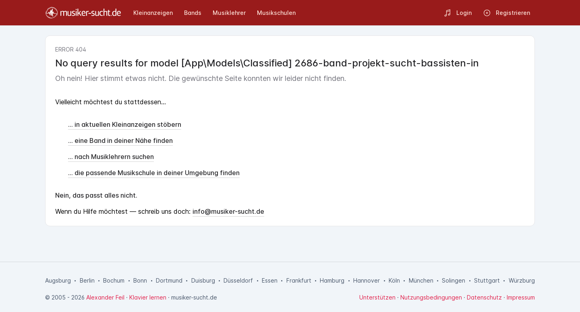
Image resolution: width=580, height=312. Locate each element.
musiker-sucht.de (194, 297)
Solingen (453, 280)
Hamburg (332, 280)
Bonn (140, 280)
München (421, 280)
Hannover (366, 280)
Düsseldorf (238, 280)
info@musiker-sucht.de (228, 211)
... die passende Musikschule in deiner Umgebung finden (154, 173)
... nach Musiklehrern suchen (111, 157)
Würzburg (522, 280)
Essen (270, 280)
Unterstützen (377, 297)
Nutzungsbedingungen (431, 297)
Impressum (521, 297)
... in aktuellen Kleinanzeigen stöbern (124, 124)
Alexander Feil (105, 297)
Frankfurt (298, 280)
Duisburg (203, 280)
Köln (394, 280)
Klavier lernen (147, 297)
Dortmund (169, 280)
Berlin (87, 280)
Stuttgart (487, 280)
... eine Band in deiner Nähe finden (120, 140)
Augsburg (58, 280)
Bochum (113, 280)
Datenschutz (484, 297)
